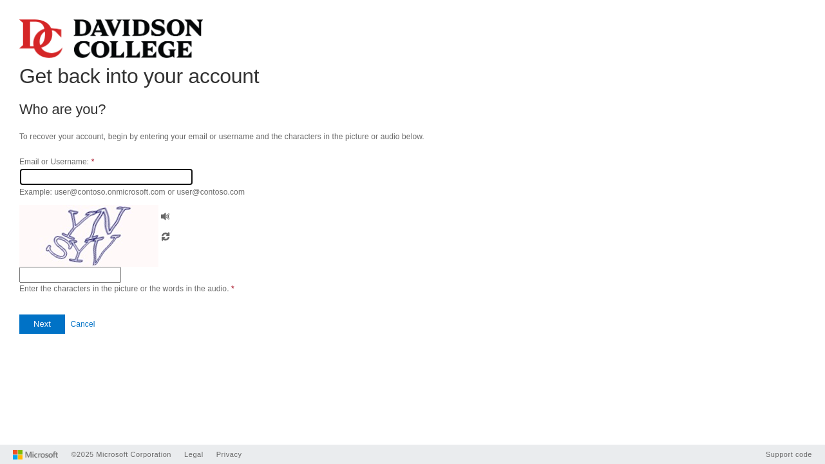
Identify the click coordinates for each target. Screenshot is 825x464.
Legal (194, 454)
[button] (165, 215)
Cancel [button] (82, 324)
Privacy (229, 454)
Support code (789, 454)
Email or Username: (56, 161)
